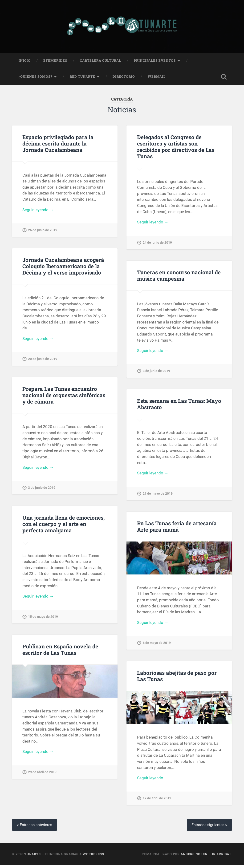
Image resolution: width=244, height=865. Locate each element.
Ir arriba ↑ (222, 854)
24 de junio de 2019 (157, 243)
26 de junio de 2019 (42, 230)
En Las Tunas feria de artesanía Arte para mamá (177, 526)
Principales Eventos (155, 60)
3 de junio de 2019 (156, 371)
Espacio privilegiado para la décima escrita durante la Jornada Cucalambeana (58, 143)
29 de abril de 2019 (42, 772)
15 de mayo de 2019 (43, 617)
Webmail (157, 76)
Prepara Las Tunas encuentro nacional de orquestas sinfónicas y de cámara (63, 395)
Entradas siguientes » (209, 825)
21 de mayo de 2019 (158, 494)
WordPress (93, 854)
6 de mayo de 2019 (157, 643)
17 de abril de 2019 (157, 798)
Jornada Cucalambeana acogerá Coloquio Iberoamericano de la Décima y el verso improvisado (63, 266)
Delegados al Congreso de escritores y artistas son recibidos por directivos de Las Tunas (175, 146)
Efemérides (55, 60)
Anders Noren (194, 854)
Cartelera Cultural (100, 60)
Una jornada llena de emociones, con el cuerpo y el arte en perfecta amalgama (63, 524)
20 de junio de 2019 (42, 359)
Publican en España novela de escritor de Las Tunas (60, 649)
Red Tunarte (82, 76)
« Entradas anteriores (34, 825)
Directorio (124, 76)
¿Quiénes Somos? (35, 76)
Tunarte (32, 854)
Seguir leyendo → (37, 209)
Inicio (25, 60)
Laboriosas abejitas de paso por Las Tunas (177, 676)
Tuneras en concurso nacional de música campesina (179, 275)
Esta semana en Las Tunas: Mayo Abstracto (179, 404)
